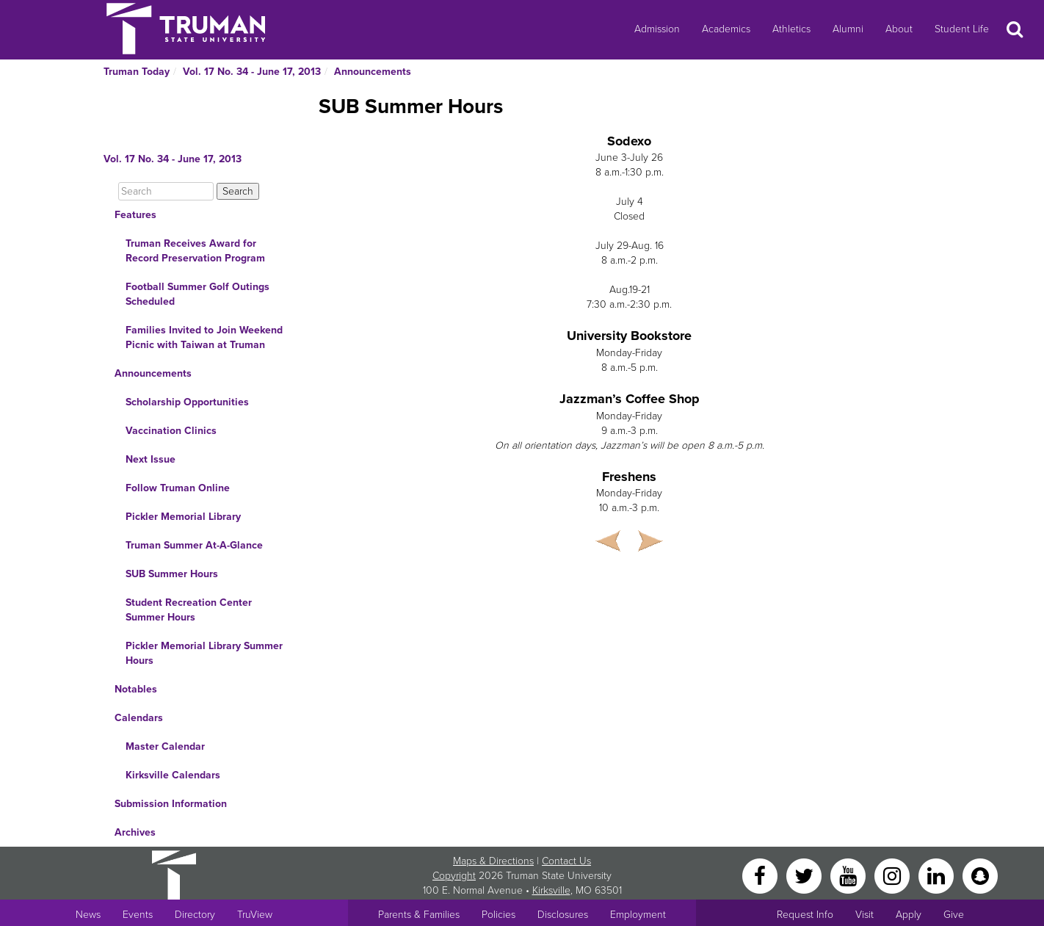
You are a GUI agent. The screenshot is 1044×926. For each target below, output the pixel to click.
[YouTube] (849, 875)
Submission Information (171, 803)
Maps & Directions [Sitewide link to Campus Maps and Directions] (493, 861)
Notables (136, 689)
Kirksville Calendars (173, 775)
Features (135, 215)
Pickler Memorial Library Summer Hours (204, 653)
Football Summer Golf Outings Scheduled (197, 294)
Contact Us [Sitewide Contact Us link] (566, 861)
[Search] (166, 191)
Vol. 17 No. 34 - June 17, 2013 (252, 71)
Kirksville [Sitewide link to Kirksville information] (551, 890)
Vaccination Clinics (171, 430)
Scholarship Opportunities (187, 402)
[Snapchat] (980, 875)
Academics (726, 29)
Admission (657, 29)
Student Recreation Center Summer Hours (189, 609)
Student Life (962, 29)
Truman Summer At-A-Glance (194, 545)
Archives (135, 832)
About (899, 29)
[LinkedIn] (938, 875)
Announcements (372, 71)
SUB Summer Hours (172, 574)
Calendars (139, 718)
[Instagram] (893, 875)
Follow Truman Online (178, 488)
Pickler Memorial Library (183, 516)
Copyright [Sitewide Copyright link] (454, 875)
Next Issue (150, 459)
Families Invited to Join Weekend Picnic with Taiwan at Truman (204, 337)
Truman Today (137, 71)
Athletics (791, 29)
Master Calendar (165, 746)
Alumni (848, 29)
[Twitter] (805, 875)
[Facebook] (761, 875)
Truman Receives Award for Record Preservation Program (195, 250)
